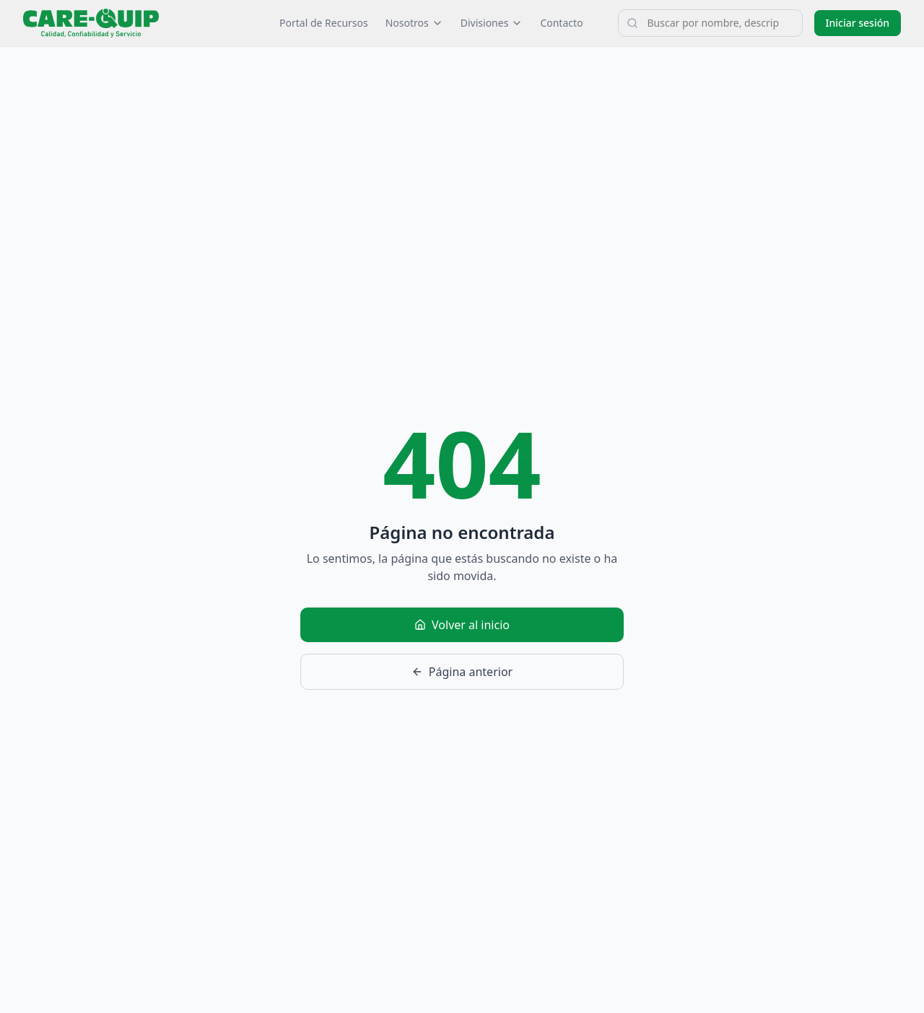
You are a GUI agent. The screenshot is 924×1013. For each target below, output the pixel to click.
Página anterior (462, 672)
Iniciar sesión (858, 23)
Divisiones (492, 23)
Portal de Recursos (323, 23)
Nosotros (414, 23)
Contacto (561, 23)
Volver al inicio (462, 625)
